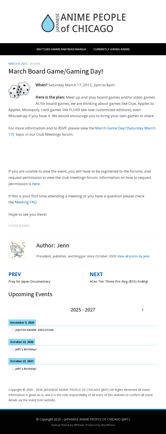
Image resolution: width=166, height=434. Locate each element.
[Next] (143, 309)
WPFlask (79, 425)
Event (26, 226)
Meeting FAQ (26, 202)
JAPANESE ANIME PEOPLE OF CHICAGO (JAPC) (97, 419)
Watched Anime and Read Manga (61, 49)
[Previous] (23, 309)
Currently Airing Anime (111, 49)
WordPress (108, 425)
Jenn (37, 64)
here (36, 183)
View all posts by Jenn (133, 256)
